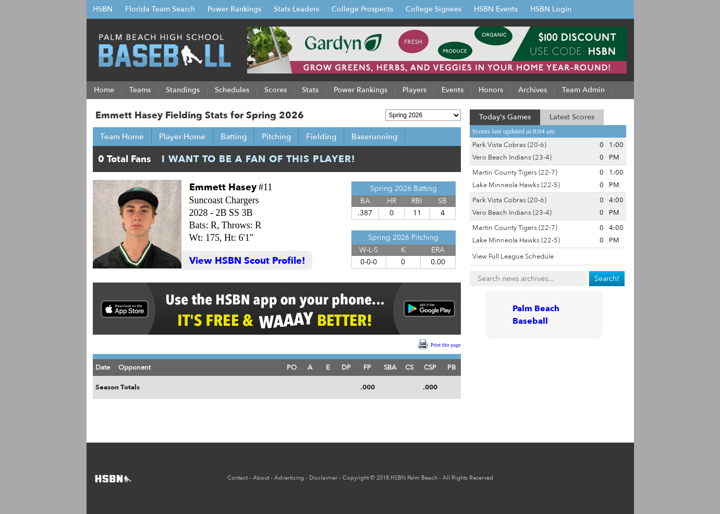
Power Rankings (234, 9)
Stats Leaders (296, 9)
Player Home (182, 136)
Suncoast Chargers (224, 200)
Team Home (122, 136)
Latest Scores (572, 117)
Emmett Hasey (223, 187)
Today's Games (505, 117)
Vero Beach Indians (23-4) (512, 157)
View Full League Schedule (513, 256)
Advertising (289, 478)
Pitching (276, 136)
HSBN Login (550, 9)
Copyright (356, 478)
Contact (237, 478)
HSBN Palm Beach (413, 478)
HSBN (103, 9)
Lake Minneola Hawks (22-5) (516, 185)
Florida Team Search (160, 9)
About (261, 478)
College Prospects (362, 9)
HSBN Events (496, 9)
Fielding (321, 136)
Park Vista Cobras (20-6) (509, 145)
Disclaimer (323, 478)
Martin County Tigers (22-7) (514, 172)
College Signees (433, 9)
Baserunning (374, 136)
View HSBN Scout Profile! (247, 260)
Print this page (446, 345)
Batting (234, 136)
